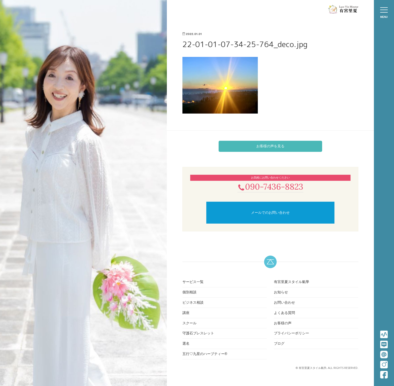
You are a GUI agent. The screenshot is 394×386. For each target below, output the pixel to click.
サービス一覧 (193, 282)
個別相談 (189, 293)
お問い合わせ (284, 303)
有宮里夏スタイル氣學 (291, 282)
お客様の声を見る (270, 146)
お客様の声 (282, 324)
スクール (189, 324)
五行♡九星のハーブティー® (204, 354)
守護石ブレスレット (198, 334)
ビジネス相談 (193, 303)
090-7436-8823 (270, 187)
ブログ (279, 344)
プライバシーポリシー (291, 334)
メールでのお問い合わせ (270, 213)
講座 (185, 313)
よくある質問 (284, 313)
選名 (185, 344)
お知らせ (281, 293)
